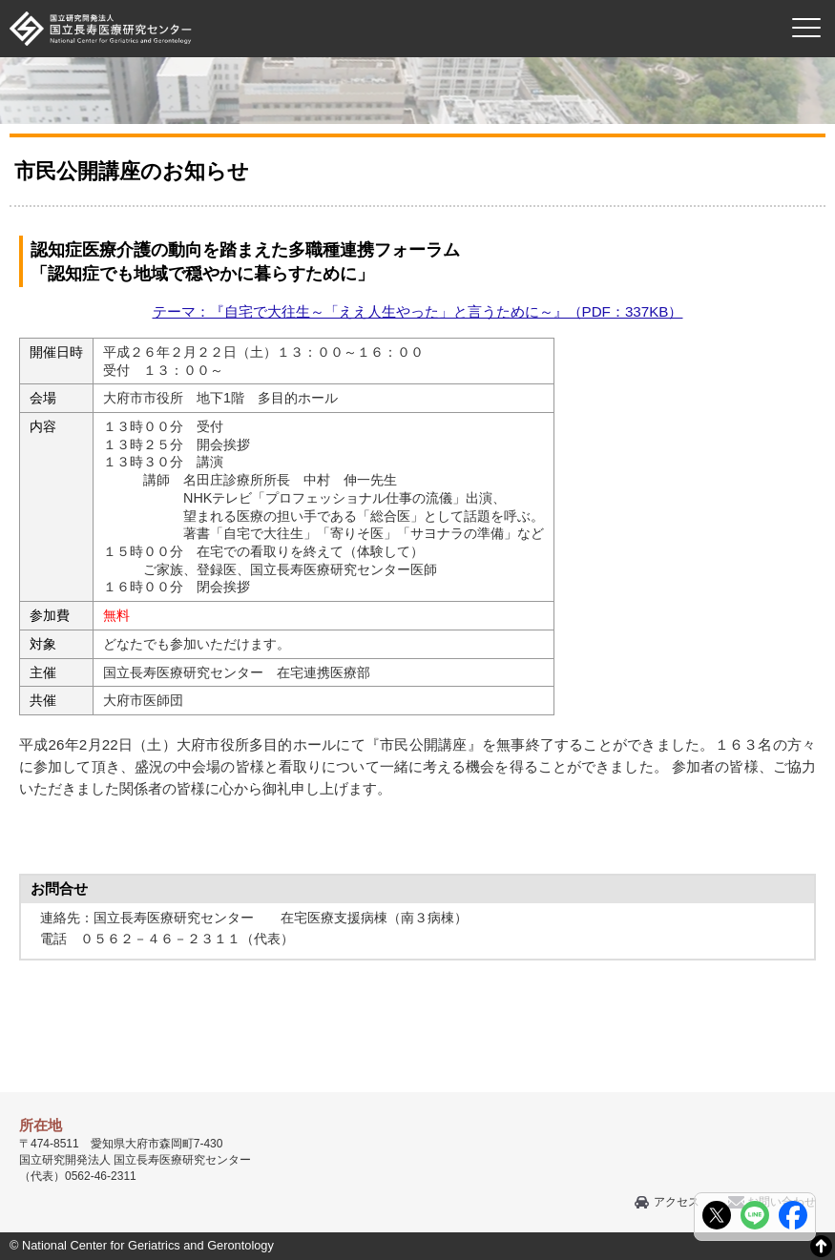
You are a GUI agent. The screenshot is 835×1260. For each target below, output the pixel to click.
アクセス (676, 1201)
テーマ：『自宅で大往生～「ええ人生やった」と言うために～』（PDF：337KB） (418, 311)
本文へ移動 (378, 0)
